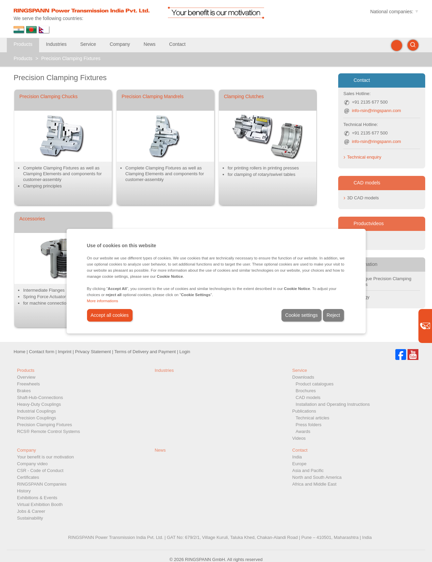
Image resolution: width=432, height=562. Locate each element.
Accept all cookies (110, 315)
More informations (102, 301)
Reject (333, 315)
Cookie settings (301, 315)
